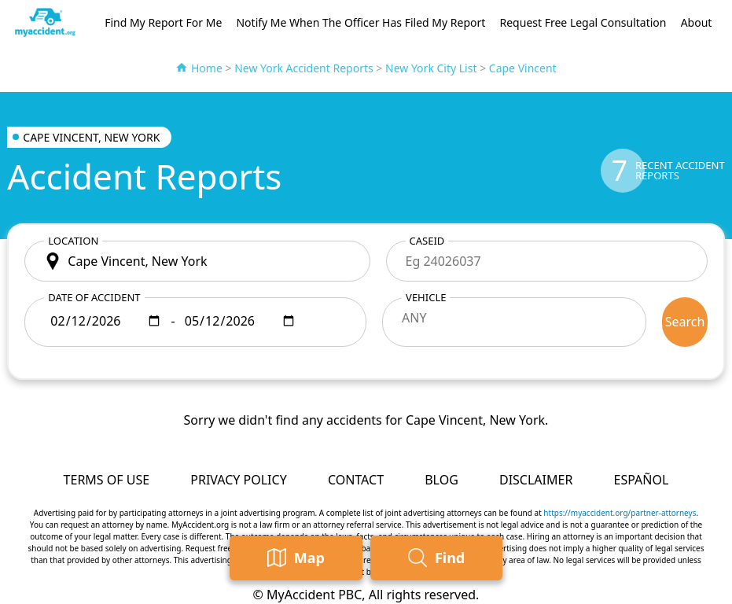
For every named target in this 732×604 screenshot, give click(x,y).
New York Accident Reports (303, 68)
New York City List (431, 68)
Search (685, 321)
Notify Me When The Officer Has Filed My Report (360, 22)
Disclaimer (535, 479)
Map (296, 558)
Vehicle (426, 297)
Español (641, 479)
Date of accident (94, 297)
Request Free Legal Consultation (583, 22)
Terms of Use (107, 479)
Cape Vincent (523, 68)
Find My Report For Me (163, 22)
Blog (441, 479)
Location (73, 241)
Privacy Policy (238, 479)
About (696, 22)
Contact (356, 479)
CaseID (427, 241)
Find (436, 558)
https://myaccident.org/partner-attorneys (619, 512)
